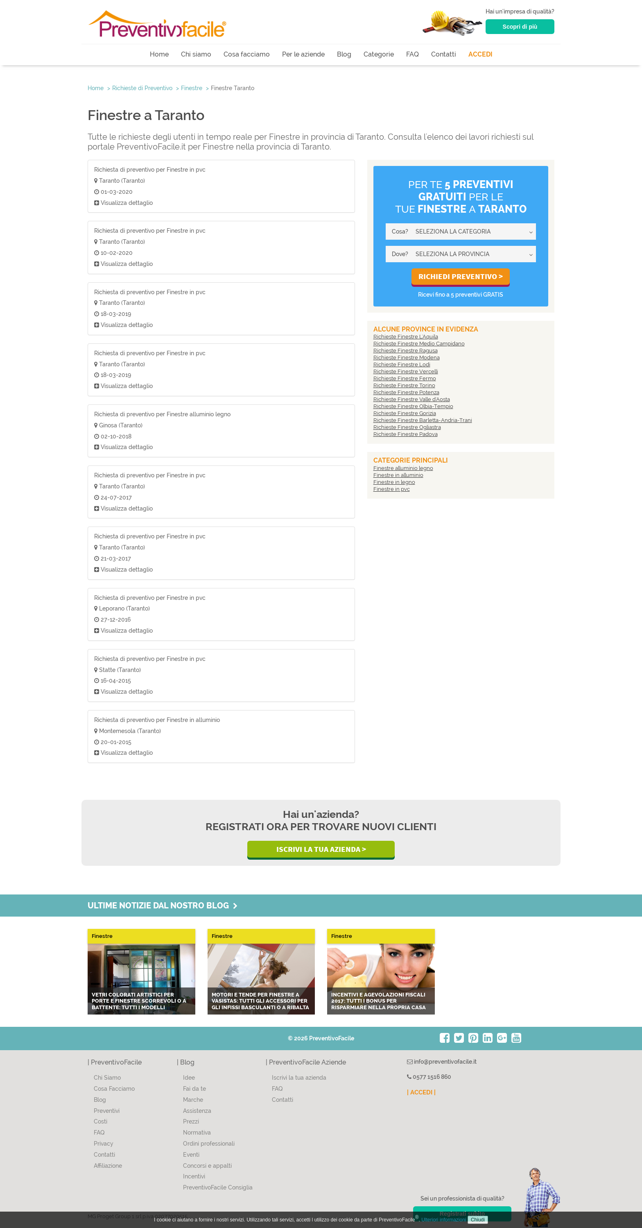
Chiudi (478, 1220)
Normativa (197, 1132)
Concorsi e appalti (207, 1165)
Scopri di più (520, 26)
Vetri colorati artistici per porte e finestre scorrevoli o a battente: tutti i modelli (139, 1001)
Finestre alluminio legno (403, 468)
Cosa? (400, 231)
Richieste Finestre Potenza (406, 392)
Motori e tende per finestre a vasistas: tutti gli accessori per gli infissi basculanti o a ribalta (260, 1001)
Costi (100, 1121)
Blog (344, 54)
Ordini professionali (209, 1143)
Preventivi (107, 1111)
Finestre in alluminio (398, 475)
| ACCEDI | (421, 1092)
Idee (189, 1077)
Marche (193, 1099)
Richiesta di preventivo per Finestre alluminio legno (162, 414)
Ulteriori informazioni (443, 1220)
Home (159, 54)
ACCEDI (480, 54)
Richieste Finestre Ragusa (405, 350)
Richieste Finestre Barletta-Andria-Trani (422, 420)
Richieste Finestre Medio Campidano (419, 343)
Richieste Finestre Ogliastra (407, 427)
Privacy (103, 1143)
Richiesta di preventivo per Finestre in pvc (150, 169)
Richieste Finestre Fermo (404, 378)
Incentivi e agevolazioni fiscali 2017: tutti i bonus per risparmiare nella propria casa (378, 1001)
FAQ (412, 54)
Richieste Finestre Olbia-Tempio (413, 406)
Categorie (379, 54)
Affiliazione (108, 1165)
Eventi (191, 1154)
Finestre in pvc (391, 489)
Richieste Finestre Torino (404, 385)
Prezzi (191, 1121)
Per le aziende (303, 54)
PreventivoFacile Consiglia (218, 1187)
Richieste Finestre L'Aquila (405, 337)
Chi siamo (196, 54)
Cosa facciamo (247, 54)
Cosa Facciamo (114, 1088)
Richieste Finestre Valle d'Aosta (411, 399)
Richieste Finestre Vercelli (405, 371)
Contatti (443, 54)
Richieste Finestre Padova (405, 434)
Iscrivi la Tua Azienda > (321, 849)
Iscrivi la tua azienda (299, 1077)
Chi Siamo (107, 1077)
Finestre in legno (394, 482)
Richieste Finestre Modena (406, 357)
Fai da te (194, 1088)
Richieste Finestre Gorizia (404, 413)
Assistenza (197, 1111)
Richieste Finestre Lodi (401, 364)
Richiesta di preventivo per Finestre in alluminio (157, 720)
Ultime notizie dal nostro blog (162, 905)
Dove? (400, 254)
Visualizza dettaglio (123, 203)
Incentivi (194, 1176)
